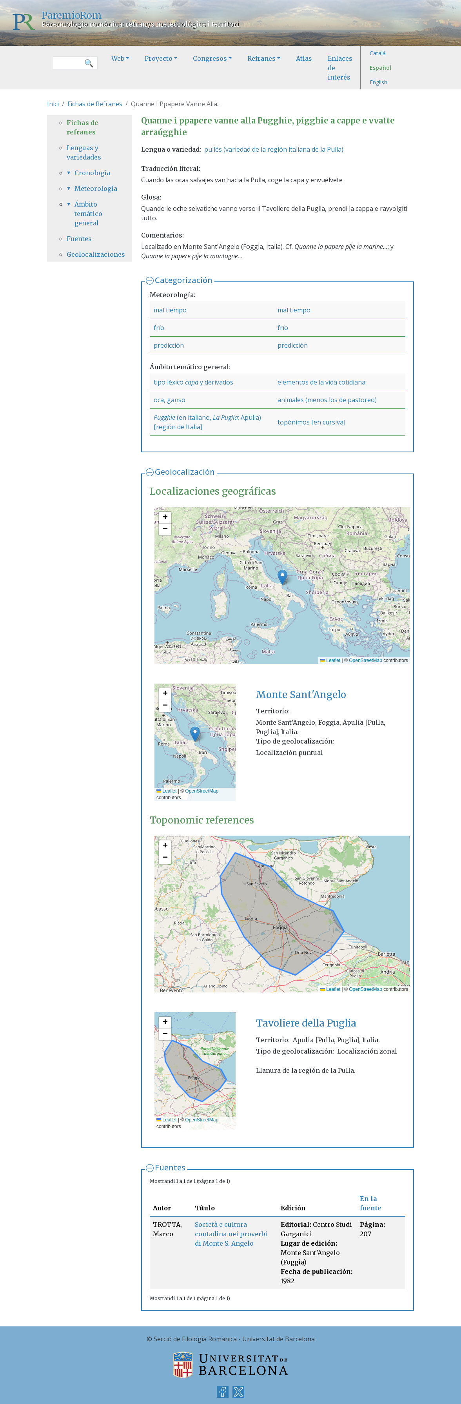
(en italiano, (194, 417)
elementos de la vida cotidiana (321, 382)
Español (380, 67)
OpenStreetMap (365, 660)
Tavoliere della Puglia (306, 1023)
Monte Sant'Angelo (301, 695)
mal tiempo (170, 310)
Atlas (304, 58)
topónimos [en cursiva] (311, 422)
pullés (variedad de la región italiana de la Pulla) (273, 149)
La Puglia (225, 417)
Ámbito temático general (88, 213)
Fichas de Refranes (94, 104)
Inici (53, 104)
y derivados (215, 382)
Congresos (210, 58)
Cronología (92, 173)
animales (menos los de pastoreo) (327, 399)
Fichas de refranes (82, 127)
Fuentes (170, 1167)
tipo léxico (169, 382)
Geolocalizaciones (89, 254)
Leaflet (330, 660)
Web (117, 58)
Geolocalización (185, 471)
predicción (169, 345)
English (378, 82)
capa (191, 382)
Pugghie (164, 417)
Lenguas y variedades (84, 152)
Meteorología (93, 188)
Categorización (183, 280)
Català (378, 53)
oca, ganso (169, 399)
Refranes (261, 58)
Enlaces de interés (340, 67)
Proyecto (158, 58)
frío (159, 327)
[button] (282, 578)
